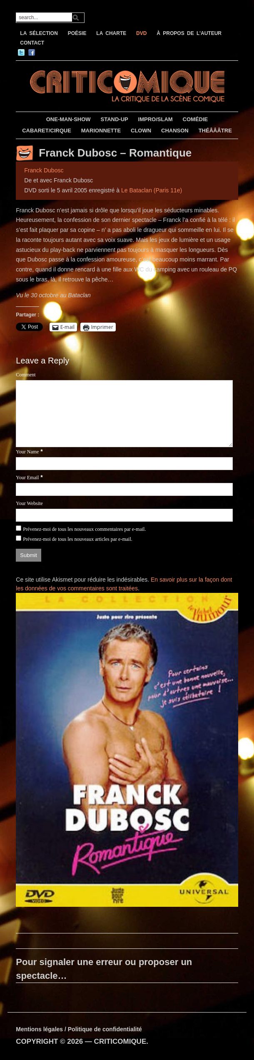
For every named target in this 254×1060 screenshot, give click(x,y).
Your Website (29, 503)
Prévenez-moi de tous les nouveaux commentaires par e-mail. (84, 529)
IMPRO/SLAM (155, 119)
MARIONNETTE (101, 130)
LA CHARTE (111, 33)
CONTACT (32, 43)
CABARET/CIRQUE (46, 130)
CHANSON (175, 130)
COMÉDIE (195, 119)
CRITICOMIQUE (120, 1041)
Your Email (27, 477)
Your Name (27, 452)
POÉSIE (77, 33)
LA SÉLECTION (39, 33)
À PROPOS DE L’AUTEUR (189, 33)
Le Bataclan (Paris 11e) (151, 190)
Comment (25, 375)
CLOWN (141, 130)
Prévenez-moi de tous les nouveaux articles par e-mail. (77, 539)
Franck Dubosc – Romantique (115, 153)
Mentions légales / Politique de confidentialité (79, 1029)
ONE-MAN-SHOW (68, 119)
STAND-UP (114, 119)
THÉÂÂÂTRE (215, 130)
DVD (141, 33)
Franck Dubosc (43, 170)
